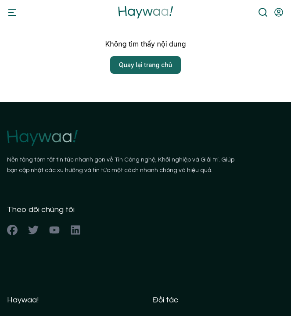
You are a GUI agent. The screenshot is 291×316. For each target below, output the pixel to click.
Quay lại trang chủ (145, 64)
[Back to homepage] (145, 12)
